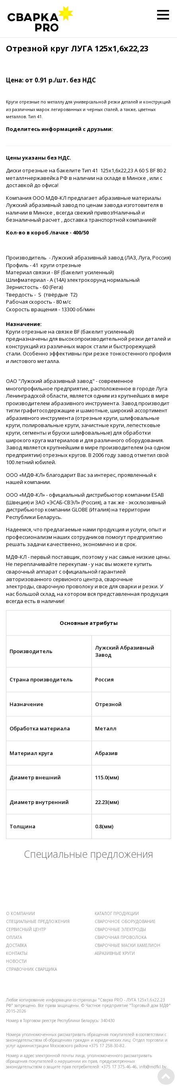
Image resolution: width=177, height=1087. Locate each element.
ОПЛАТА (14, 937)
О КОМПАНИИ (20, 913)
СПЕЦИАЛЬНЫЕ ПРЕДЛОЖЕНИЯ (38, 921)
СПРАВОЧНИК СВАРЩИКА (31, 969)
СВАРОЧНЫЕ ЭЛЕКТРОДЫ (120, 929)
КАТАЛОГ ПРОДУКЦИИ (117, 913)
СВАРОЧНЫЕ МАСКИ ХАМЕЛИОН (127, 945)
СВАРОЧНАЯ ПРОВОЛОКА (120, 937)
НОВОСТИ (16, 961)
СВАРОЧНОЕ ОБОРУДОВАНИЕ (125, 921)
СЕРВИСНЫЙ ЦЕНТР (26, 929)
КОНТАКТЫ (16, 953)
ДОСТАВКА (16, 945)
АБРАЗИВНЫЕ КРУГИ (115, 953)
